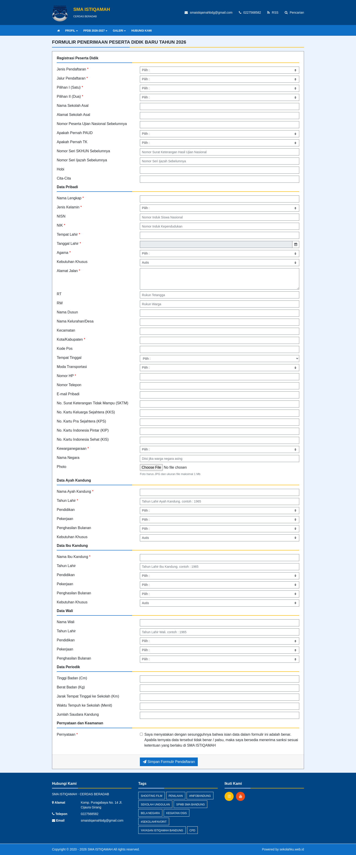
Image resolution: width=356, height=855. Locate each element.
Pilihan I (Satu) (70, 87)
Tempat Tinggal (69, 358)
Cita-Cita (64, 178)
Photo (61, 467)
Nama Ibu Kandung (74, 557)
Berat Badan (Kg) (71, 687)
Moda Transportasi (72, 367)
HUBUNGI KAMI (141, 30)
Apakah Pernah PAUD (75, 133)
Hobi (60, 169)
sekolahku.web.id (292, 849)
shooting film (151, 796)
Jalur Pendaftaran (72, 78)
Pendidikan (66, 510)
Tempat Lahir (68, 234)
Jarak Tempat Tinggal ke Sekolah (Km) (88, 696)
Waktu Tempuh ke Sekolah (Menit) (84, 705)
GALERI (119, 30)
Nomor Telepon (69, 385)
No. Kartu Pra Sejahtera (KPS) (81, 421)
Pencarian (294, 12)
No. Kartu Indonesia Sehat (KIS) (83, 439)
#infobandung (200, 796)
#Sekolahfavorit (154, 821)
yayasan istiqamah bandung (162, 830)
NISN (61, 216)
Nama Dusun (67, 312)
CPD (192, 830)
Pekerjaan (65, 519)
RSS (272, 12)
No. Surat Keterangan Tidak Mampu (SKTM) (92, 403)
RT (59, 294)
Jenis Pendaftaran (73, 69)
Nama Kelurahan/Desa (75, 321)
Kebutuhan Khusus (72, 262)
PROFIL (71, 30)
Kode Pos (64, 348)
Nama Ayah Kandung (75, 491)
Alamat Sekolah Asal (73, 115)
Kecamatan (66, 330)
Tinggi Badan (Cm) (72, 678)
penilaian (176, 796)
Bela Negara (150, 813)
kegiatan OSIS (176, 813)
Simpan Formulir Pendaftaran (169, 762)
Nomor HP (66, 376)
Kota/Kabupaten (71, 339)
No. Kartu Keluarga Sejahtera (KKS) (86, 412)
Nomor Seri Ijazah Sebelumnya (82, 160)
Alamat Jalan (68, 271)
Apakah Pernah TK (72, 142)
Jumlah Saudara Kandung (78, 714)
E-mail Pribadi (68, 394)
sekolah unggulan (155, 804)
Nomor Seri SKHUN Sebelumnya (83, 151)
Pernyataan (67, 734)
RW (60, 303)
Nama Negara (68, 458)
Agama (64, 253)
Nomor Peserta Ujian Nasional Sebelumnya (92, 124)
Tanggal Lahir (69, 243)
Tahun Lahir (67, 500)
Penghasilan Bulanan (74, 528)
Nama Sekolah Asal (73, 106)
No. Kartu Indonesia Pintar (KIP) (83, 430)
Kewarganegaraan (73, 448)
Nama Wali (65, 622)
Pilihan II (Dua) (70, 96)
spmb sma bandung (190, 804)
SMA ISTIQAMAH (100, 849)
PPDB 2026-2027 (95, 30)
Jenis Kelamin (69, 207)
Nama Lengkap (70, 198)
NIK (61, 225)
